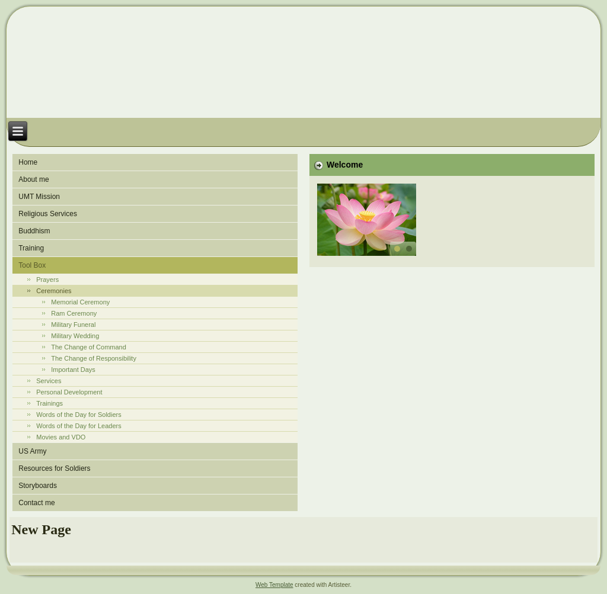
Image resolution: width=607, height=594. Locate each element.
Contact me (36, 503)
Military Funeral (73, 324)
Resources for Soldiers (54, 468)
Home (27, 162)
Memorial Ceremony (80, 302)
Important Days (73, 369)
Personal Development (69, 392)
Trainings (49, 403)
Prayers (47, 279)
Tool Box (32, 265)
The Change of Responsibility (93, 358)
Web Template (274, 585)
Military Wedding (75, 335)
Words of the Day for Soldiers (78, 414)
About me (33, 179)
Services (48, 380)
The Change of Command (88, 347)
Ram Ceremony (74, 313)
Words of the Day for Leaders (78, 425)
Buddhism (34, 231)
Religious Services (47, 214)
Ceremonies (53, 290)
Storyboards (37, 485)
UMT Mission (39, 196)
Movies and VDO (60, 437)
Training (31, 248)
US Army (32, 451)
